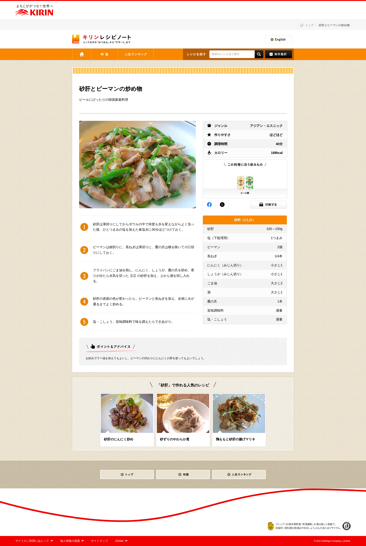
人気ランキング (135, 54)
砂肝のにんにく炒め (118, 439)
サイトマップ (99, 541)
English (278, 39)
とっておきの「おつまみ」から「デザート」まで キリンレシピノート (102, 39)
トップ (309, 25)
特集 (104, 54)
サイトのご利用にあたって (34, 541)
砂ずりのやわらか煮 (174, 439)
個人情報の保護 (72, 541)
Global (121, 541)
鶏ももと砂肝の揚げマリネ (235, 439)
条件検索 (278, 54)
